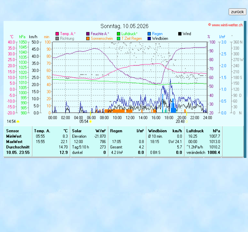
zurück (237, 11)
